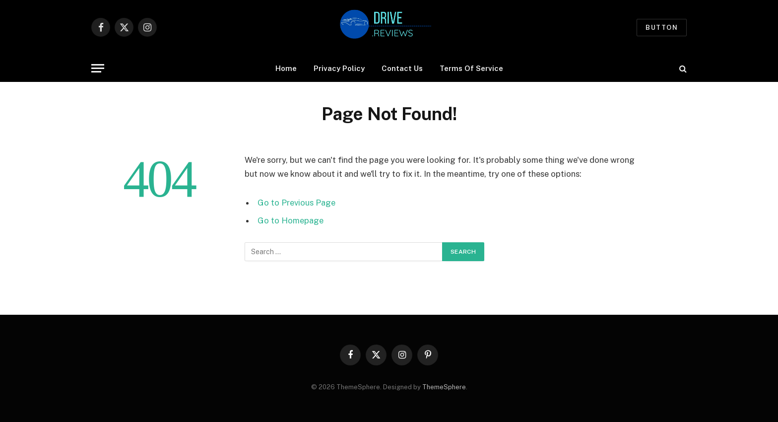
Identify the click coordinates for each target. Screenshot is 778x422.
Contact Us (402, 68)
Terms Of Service (471, 68)
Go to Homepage (291, 220)
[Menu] (97, 68)
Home (286, 68)
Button (662, 27)
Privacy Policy (339, 68)
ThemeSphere (444, 387)
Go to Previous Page (296, 203)
